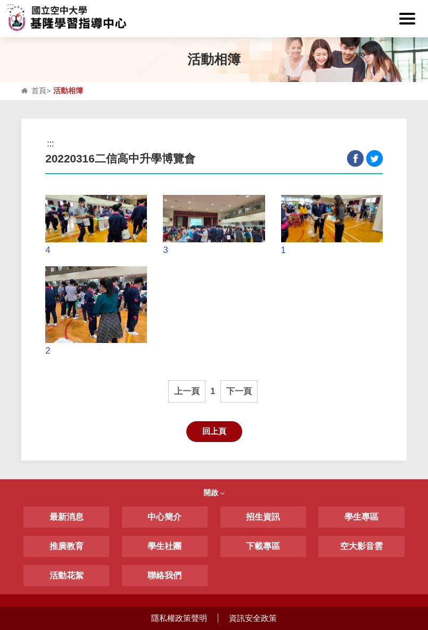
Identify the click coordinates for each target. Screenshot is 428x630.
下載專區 (263, 546)
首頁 (38, 91)
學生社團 (164, 546)
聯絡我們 (164, 575)
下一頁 (239, 391)
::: (10, 6)
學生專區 (361, 516)
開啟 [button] (214, 492)
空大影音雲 (361, 546)
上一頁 (187, 391)
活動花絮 (67, 575)
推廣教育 (67, 546)
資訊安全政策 (253, 618)
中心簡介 (164, 516)
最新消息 (67, 516)
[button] (407, 18)
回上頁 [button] (214, 431)
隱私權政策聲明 (179, 618)
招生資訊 (263, 516)
